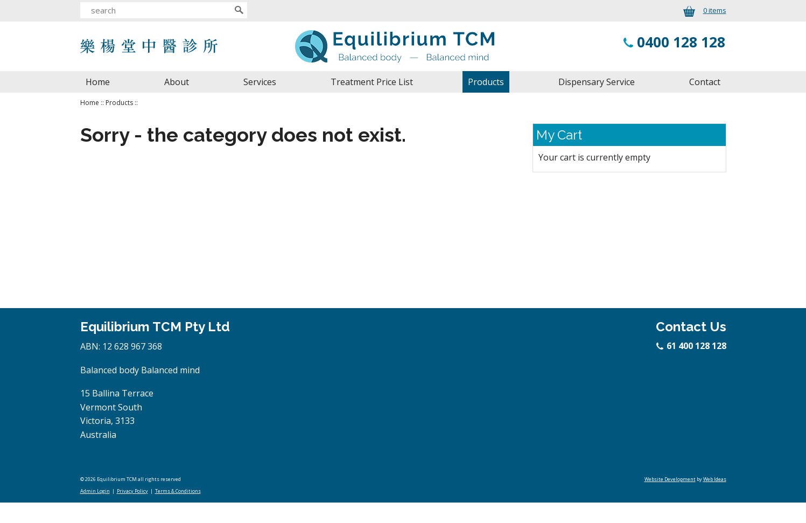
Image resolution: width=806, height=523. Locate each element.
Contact (704, 82)
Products (486, 82)
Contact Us (691, 326)
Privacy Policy (132, 490)
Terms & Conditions (178, 490)
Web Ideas (714, 479)
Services (259, 82)
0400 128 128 (681, 42)
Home (98, 82)
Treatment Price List (372, 82)
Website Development (670, 479)
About (176, 82)
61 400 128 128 (691, 346)
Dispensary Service (596, 82)
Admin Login (95, 490)
